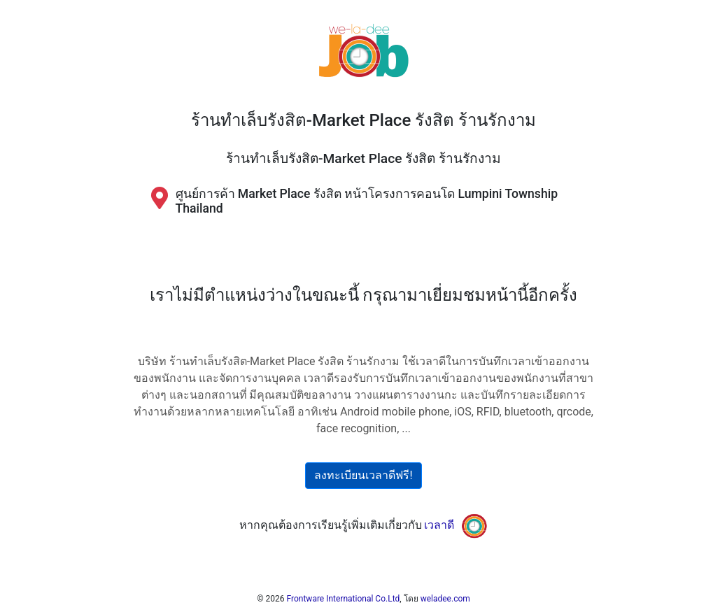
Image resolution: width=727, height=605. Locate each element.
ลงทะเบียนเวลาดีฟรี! (363, 475)
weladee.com (445, 599)
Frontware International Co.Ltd (343, 599)
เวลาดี (439, 525)
